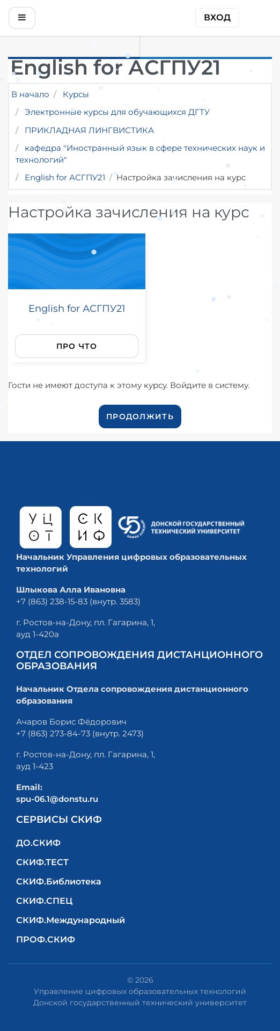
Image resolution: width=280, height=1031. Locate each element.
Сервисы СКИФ (59, 819)
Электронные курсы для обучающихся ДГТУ (117, 112)
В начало (30, 94)
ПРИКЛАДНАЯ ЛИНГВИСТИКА (89, 130)
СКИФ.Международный (70, 920)
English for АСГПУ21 (65, 177)
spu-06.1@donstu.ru (57, 799)
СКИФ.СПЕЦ (44, 901)
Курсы (76, 94)
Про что (77, 346)
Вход (217, 17)
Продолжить (140, 416)
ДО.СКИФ (38, 843)
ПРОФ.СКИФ (45, 939)
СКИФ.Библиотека (58, 881)
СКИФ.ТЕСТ (42, 862)
